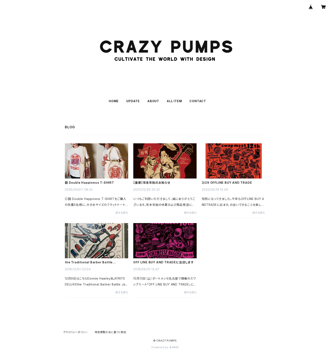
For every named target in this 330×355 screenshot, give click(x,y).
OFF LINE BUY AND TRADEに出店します (163, 262)
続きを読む (122, 212)
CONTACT (197, 101)
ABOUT (153, 101)
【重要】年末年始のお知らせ (151, 182)
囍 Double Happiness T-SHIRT (89, 182)
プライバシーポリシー (75, 332)
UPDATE (133, 101)
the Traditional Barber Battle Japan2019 (89, 262)
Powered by (165, 347)
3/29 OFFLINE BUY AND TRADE (227, 182)
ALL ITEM (174, 101)
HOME (114, 101)
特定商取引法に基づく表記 (110, 332)
